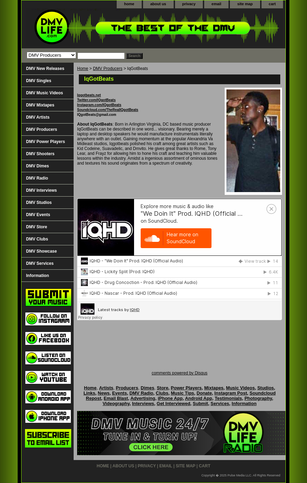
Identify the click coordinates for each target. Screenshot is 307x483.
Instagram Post (230, 393)
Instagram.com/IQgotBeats (99, 105)
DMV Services (39, 263)
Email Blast (116, 398)
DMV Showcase (41, 251)
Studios (265, 387)
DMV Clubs (37, 239)
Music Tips (182, 393)
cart (272, 4)
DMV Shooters (40, 153)
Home (82, 68)
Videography (116, 403)
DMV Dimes (37, 166)
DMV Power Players (45, 141)
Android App (198, 398)
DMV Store (36, 226)
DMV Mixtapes (40, 105)
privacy (189, 4)
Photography (258, 398)
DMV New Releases (45, 68)
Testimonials (228, 398)
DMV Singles (38, 80)
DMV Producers (108, 68)
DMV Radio (37, 178)
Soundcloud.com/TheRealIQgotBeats (107, 110)
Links (89, 393)
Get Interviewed (173, 403)
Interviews (143, 403)
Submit (200, 403)
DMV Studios (39, 202)
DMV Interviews (41, 190)
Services (219, 403)
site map (245, 4)
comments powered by (180, 373)
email (216, 4)
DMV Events (38, 214)
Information (37, 275)
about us (158, 4)
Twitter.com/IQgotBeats (96, 100)
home (129, 4)
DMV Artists (38, 117)
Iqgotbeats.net (89, 95)
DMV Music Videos (44, 92)
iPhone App (170, 398)
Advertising (142, 398)
